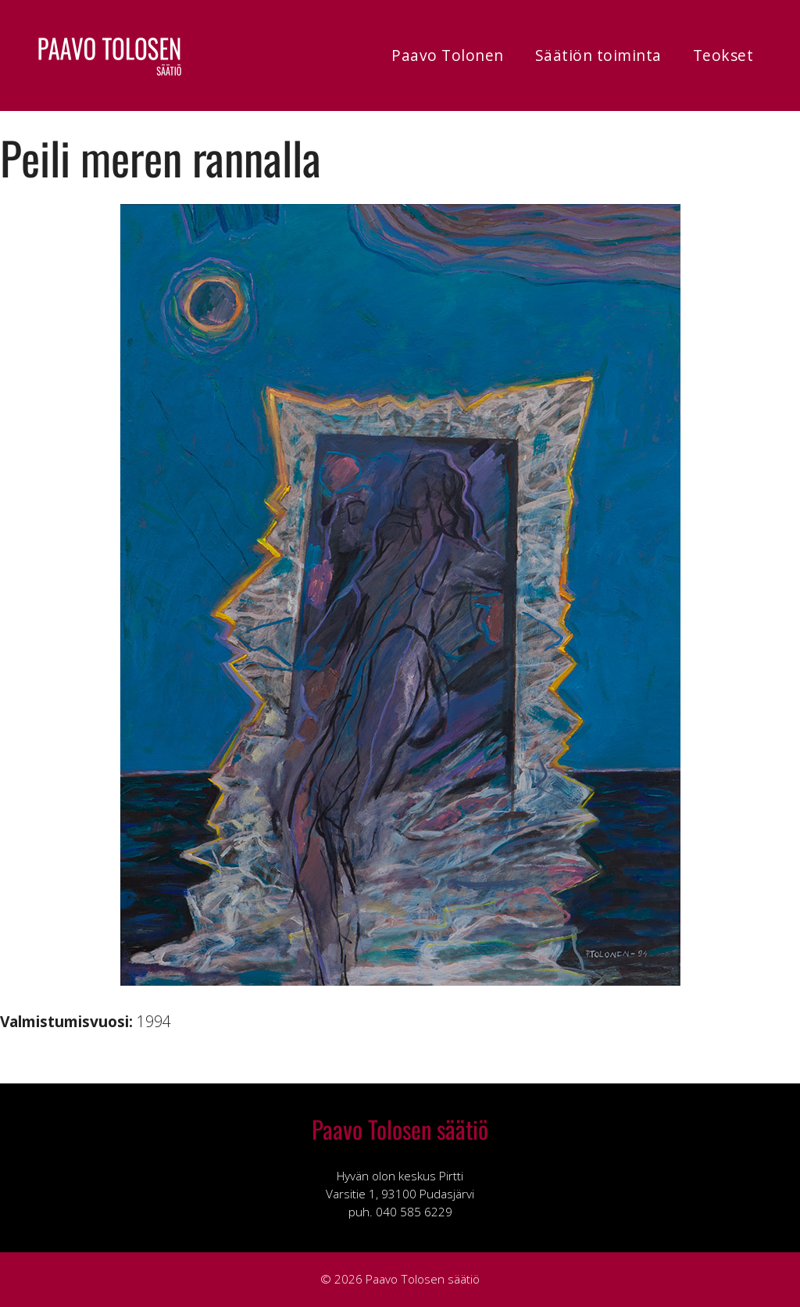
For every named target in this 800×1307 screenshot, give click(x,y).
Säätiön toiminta (598, 55)
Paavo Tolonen (447, 55)
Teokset (723, 55)
